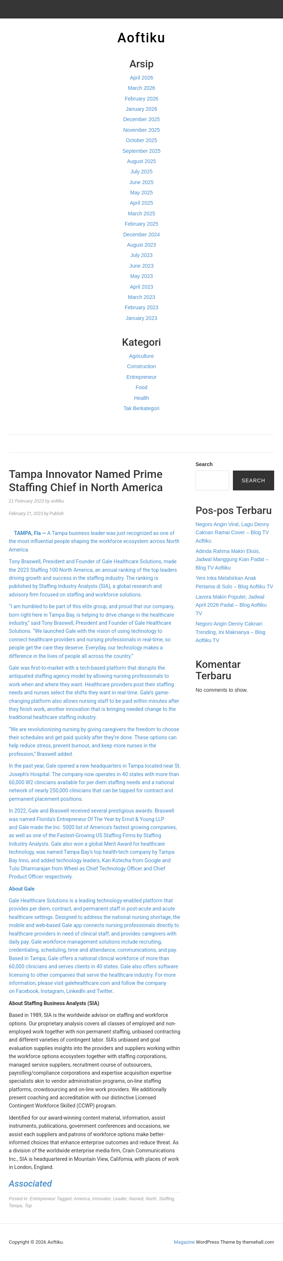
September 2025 (141, 151)
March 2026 (141, 88)
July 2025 (141, 172)
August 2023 (141, 245)
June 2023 (141, 266)
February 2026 (141, 99)
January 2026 (141, 109)
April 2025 (141, 203)
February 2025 (141, 224)
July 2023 (141, 255)
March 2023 (141, 297)
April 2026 (141, 78)
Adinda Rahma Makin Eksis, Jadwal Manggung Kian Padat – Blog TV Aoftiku (232, 559)
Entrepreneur (141, 377)
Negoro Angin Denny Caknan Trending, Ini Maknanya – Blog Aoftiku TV (230, 632)
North (151, 1198)
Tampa (15, 1205)
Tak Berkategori (141, 408)
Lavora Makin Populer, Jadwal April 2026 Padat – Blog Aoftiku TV (231, 605)
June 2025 (141, 182)
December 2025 (141, 119)
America (82, 1198)
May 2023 (141, 276)
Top (28, 1205)
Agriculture (141, 356)
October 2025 (141, 140)
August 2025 (141, 161)
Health (141, 398)
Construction (141, 366)
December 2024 (141, 234)
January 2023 (141, 318)
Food (141, 387)
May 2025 (141, 193)
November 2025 (141, 130)
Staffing (166, 1198)
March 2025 (141, 213)
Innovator (101, 1198)
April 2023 (141, 287)
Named (136, 1198)
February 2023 (141, 307)
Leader (120, 1198)
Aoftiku (142, 38)
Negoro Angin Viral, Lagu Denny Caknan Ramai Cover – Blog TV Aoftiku (232, 532)
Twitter (104, 991)
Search (204, 464)
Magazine (184, 1242)
